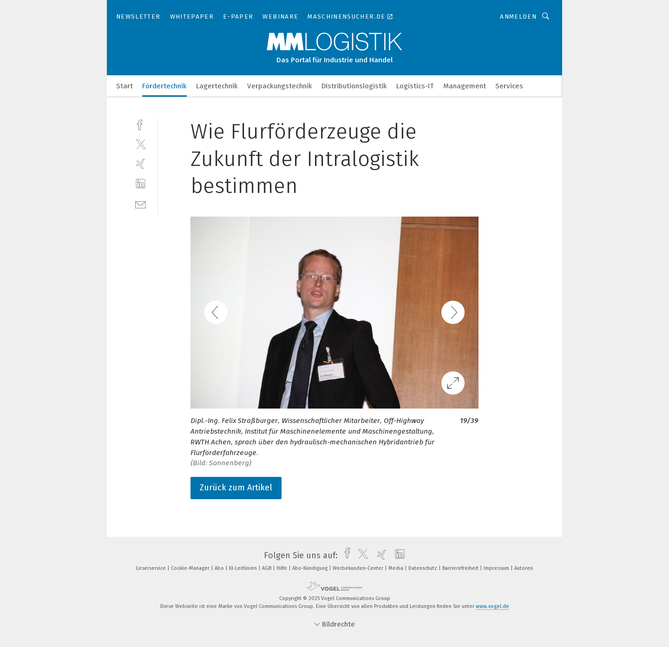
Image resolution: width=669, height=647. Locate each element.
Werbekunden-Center (359, 568)
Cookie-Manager (191, 568)
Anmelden (518, 16)
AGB (267, 568)
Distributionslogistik (354, 86)
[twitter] (140, 144)
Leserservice (151, 568)
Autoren (523, 568)
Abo (220, 568)
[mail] (140, 204)
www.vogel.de (492, 606)
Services (509, 86)
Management (464, 86)
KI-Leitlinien (243, 568)
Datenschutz (423, 568)
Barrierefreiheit (461, 568)
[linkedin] (140, 184)
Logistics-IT (415, 86)
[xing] (140, 164)
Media (396, 568)
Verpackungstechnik (279, 86)
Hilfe (282, 568)
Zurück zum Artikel (236, 487)
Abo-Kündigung (310, 568)
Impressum (497, 568)
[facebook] (140, 124)
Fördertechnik (164, 86)
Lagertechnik (217, 86)
